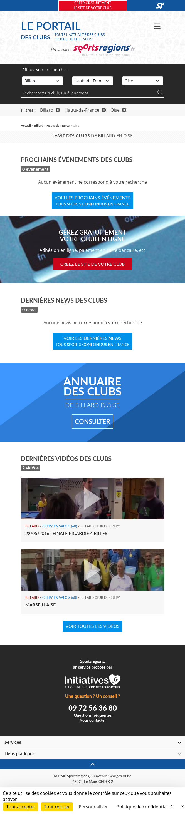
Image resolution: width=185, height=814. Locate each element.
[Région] (92, 80)
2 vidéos (30, 467)
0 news (29, 309)
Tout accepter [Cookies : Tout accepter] (20, 807)
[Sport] (42, 80)
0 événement (35, 168)
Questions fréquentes (93, 715)
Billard (50, 110)
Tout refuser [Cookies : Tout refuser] (57, 807)
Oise (118, 110)
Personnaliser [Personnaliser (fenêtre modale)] (93, 807)
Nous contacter (92, 720)
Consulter (92, 421)
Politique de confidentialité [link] (145, 807)
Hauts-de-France (85, 110)
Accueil (26, 125)
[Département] (142, 80)
